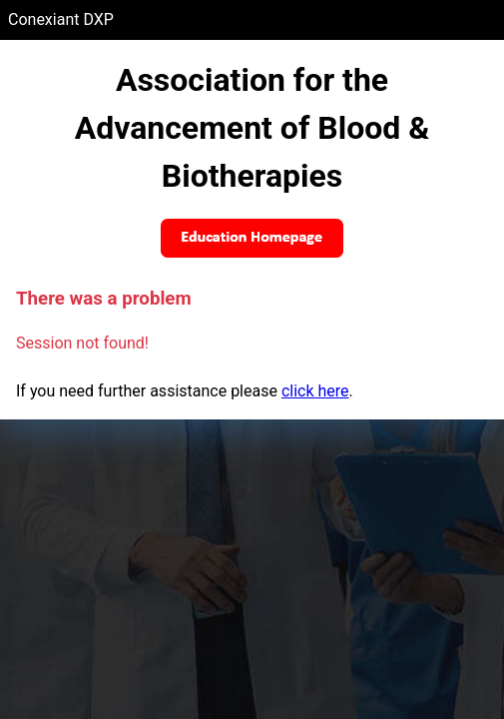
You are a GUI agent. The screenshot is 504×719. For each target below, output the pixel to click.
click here (315, 390)
